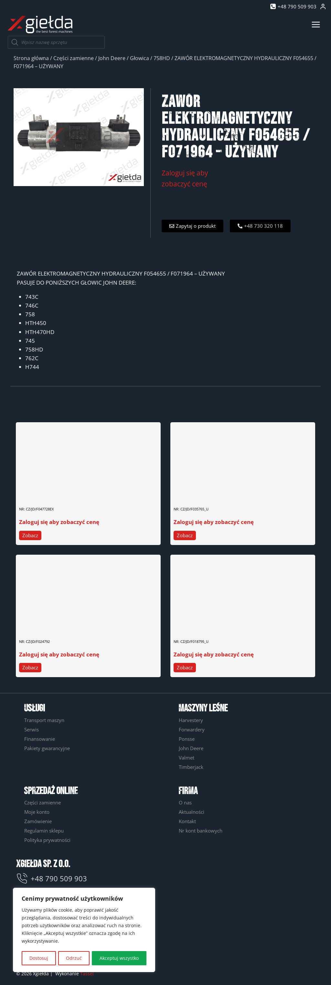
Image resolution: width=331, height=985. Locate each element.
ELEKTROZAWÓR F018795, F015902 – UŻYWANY (226, 626)
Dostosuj (38, 958)
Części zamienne (73, 58)
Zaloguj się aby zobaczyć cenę (59, 522)
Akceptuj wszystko (119, 958)
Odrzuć (74, 958)
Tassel (87, 973)
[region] (84, 930)
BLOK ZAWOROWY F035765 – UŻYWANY (216, 493)
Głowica (139, 58)
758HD (162, 58)
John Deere (111, 58)
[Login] (323, 6)
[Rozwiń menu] (315, 24)
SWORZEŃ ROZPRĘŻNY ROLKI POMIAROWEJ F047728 (74, 493)
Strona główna (31, 58)
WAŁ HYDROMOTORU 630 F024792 (56, 626)
